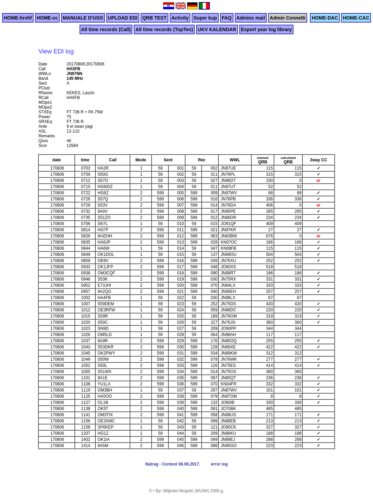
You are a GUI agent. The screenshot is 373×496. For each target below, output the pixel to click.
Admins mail (251, 18)
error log (219, 464)
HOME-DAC (325, 18)
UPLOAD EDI (122, 18)
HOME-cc (47, 18)
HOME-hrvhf (18, 18)
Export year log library (266, 29)
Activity (180, 18)
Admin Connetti (287, 18)
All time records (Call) (106, 29)
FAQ (227, 18)
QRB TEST (154, 18)
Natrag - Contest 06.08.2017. (172, 464)
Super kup (205, 18)
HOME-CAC (356, 18)
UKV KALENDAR (217, 29)
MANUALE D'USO (83, 18)
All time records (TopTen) (164, 29)
